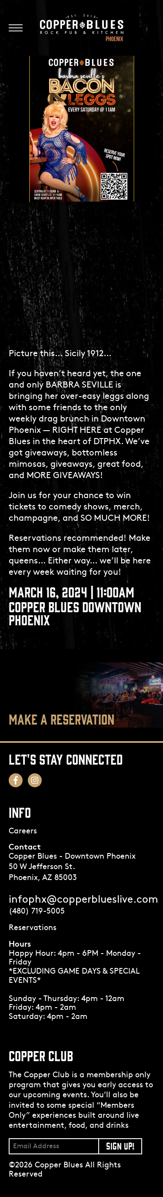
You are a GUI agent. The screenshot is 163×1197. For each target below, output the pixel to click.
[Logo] (81, 28)
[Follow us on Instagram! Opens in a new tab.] (35, 780)
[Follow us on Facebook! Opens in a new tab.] (16, 780)
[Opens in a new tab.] (81, 928)
